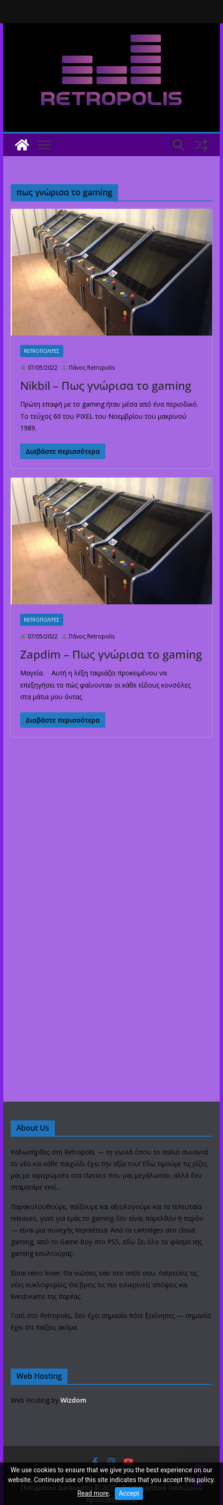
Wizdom (73, 1400)
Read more (93, 1493)
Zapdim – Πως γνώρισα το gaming (111, 654)
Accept (129, 1493)
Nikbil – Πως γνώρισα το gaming (105, 385)
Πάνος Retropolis (92, 368)
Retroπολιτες (41, 351)
